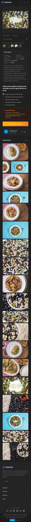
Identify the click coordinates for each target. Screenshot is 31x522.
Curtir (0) (7, 35)
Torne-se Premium (15, 124)
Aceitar (12, 520)
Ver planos (8, 481)
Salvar (14, 35)
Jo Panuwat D (13, 131)
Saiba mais (18, 520)
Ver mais (26, 140)
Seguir (23, 131)
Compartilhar (8, 39)
